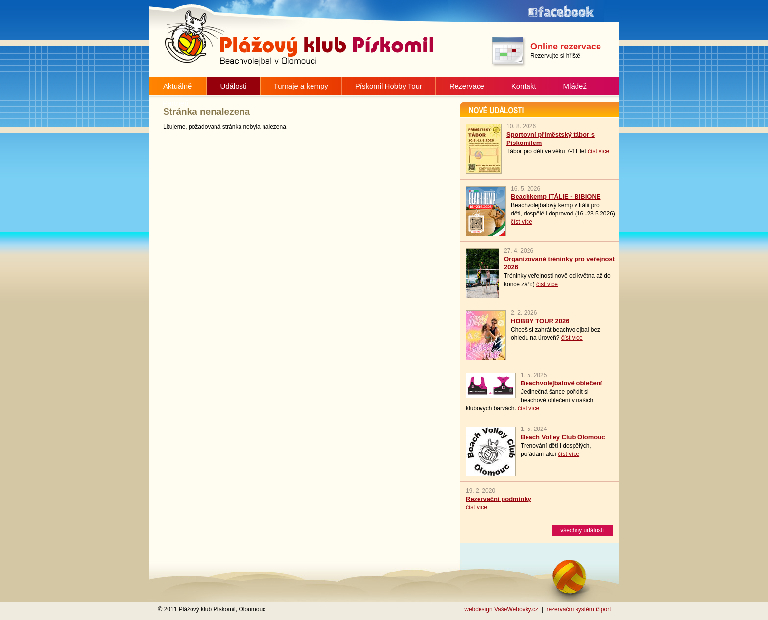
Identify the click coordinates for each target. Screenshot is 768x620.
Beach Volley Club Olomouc (563, 437)
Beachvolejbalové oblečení (561, 383)
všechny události (582, 530)
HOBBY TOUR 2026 (540, 321)
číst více (598, 151)
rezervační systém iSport (578, 609)
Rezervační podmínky (498, 498)
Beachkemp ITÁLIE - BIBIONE (555, 196)
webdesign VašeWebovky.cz (501, 609)
